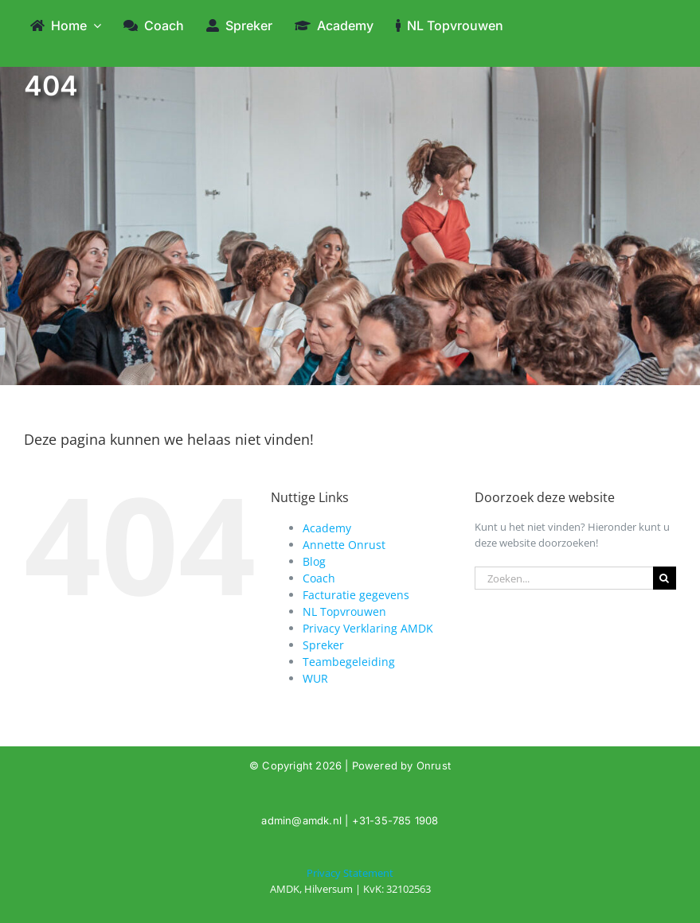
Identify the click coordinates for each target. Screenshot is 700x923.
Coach (319, 578)
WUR (315, 678)
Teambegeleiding (349, 661)
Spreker (323, 644)
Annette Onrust (344, 544)
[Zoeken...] (564, 578)
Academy (327, 527)
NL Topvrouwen (344, 611)
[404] (350, 881)
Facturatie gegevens (356, 594)
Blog (314, 561)
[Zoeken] (664, 578)
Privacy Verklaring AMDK (368, 628)
